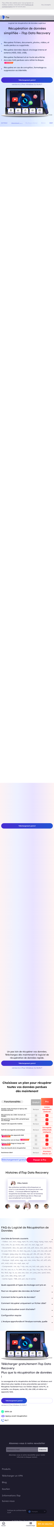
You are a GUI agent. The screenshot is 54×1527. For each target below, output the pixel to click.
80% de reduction (45, 1524)
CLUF (9, 1514)
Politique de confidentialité (16, 1512)
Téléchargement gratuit (13, 1161)
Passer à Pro (39, 1161)
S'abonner (42, 1451)
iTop (27, 1435)
